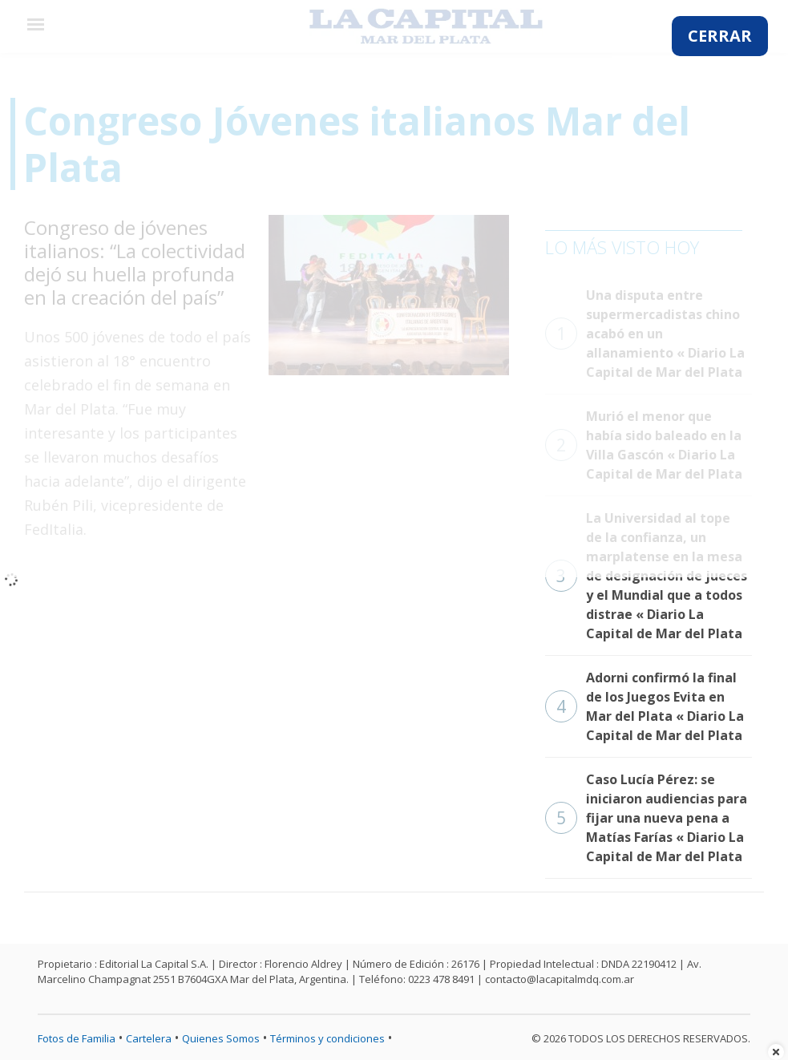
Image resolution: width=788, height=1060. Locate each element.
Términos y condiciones (327, 1038)
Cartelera (149, 1038)
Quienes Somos (221, 1038)
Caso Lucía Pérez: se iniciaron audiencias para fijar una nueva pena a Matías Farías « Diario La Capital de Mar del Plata (646, 818)
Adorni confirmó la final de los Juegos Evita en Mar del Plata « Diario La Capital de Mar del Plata (644, 706)
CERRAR (720, 36)
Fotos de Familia (76, 1038)
